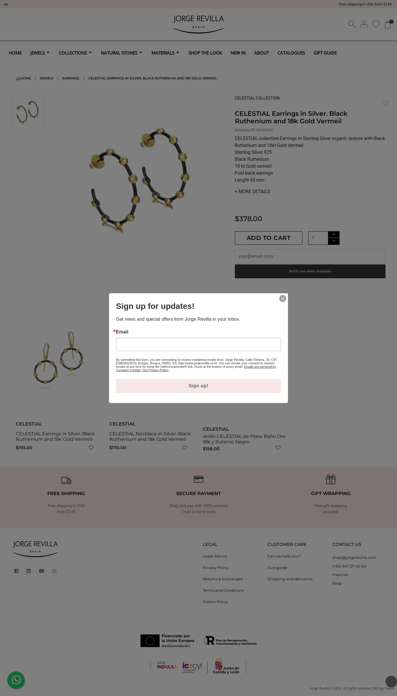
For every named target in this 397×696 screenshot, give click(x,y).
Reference (242, 130)
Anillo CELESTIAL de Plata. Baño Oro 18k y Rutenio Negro (244, 439)
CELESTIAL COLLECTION (257, 98)
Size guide (277, 567)
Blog (336, 583)
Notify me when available (310, 271)
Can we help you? (284, 556)
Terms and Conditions (223, 590)
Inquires (340, 574)
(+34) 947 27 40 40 (349, 566)
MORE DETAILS (252, 191)
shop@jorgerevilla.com (354, 557)
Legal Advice (215, 556)
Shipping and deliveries (289, 578)
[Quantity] (318, 238)
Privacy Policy (216, 567)
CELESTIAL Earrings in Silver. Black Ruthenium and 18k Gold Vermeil (55, 436)
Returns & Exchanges (223, 578)
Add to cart (269, 237)
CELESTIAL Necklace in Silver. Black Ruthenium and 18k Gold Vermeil (150, 436)
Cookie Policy (215, 601)
